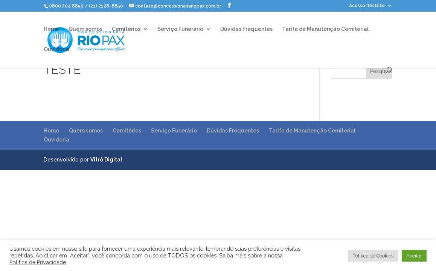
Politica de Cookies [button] (372, 256)
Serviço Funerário (180, 29)
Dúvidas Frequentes (246, 29)
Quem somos (85, 29)
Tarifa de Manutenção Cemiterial (325, 29)
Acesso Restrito (367, 5)
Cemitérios (126, 29)
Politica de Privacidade (37, 262)
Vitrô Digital (106, 160)
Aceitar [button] (414, 256)
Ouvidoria (56, 49)
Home (51, 29)
